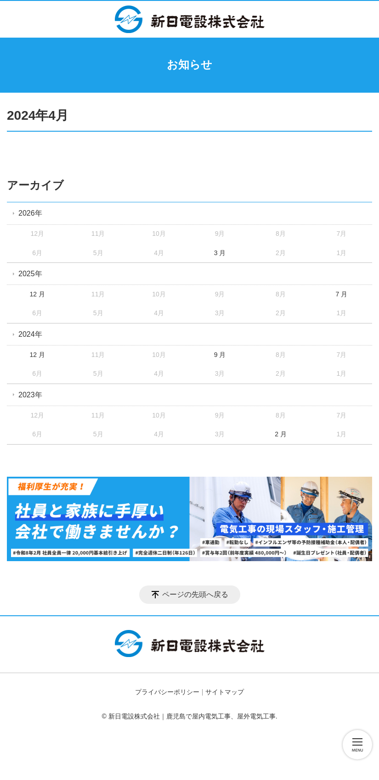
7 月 (342, 294)
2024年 (30, 334)
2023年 (30, 395)
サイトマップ (224, 692)
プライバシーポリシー (167, 692)
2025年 (30, 274)
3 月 (220, 252)
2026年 (30, 213)
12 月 (37, 294)
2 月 (281, 434)
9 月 (220, 354)
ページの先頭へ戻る (195, 594)
